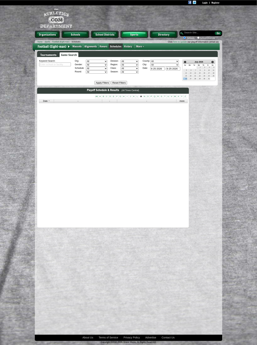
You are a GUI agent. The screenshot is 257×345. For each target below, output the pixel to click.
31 (209, 78)
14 (195, 73)
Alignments (90, 46)
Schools (75, 34)
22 (199, 76)
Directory (163, 34)
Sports (134, 34)
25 (213, 76)
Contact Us (168, 337)
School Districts (104, 34)
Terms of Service (108, 337)
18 (213, 73)
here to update (180, 42)
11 (213, 70)
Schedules (116, 46)
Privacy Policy (132, 337)
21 (195, 76)
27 (190, 78)
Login (205, 2)
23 (204, 76)
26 (186, 78)
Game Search (69, 55)
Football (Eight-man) (61, 42)
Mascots (77, 46)
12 (186, 73)
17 (209, 73)
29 (199, 78)
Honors (103, 46)
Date (46, 101)
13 (190, 73)
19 (186, 76)
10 (209, 70)
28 (195, 78)
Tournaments (48, 55)
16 (204, 73)
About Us (87, 337)
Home (39, 42)
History (128, 46)
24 (209, 76)
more (182, 101)
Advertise (150, 337)
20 (190, 76)
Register (215, 2)
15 (199, 73)
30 (204, 78)
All (96, 96)
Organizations (47, 34)
